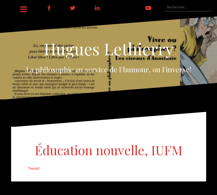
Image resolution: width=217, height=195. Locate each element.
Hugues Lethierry (109, 48)
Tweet (33, 168)
